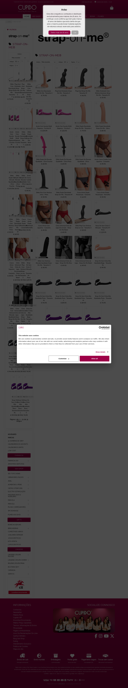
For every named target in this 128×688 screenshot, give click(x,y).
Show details (100, 352)
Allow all (94, 358)
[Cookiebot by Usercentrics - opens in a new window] (100, 327)
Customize (64, 358)
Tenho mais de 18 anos (59, 33)
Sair (75, 33)
